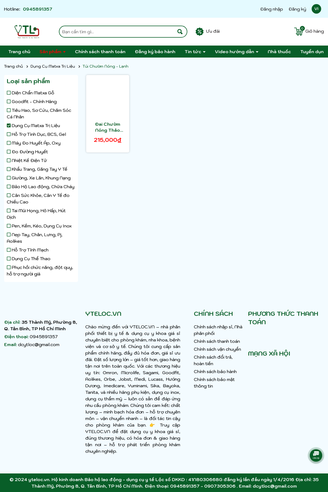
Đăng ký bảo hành (155, 51)
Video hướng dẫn (235, 51)
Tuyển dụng (313, 51)
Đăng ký (297, 9)
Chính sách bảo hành (215, 371)
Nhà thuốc (279, 51)
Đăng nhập (271, 9)
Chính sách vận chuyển (217, 349)
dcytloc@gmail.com (38, 344)
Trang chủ (19, 51)
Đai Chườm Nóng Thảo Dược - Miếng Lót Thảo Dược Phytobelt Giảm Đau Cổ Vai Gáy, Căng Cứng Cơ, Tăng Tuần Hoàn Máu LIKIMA (107, 127)
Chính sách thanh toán (100, 51)
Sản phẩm (51, 51)
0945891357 (37, 9)
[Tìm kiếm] (180, 31)
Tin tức (193, 51)
